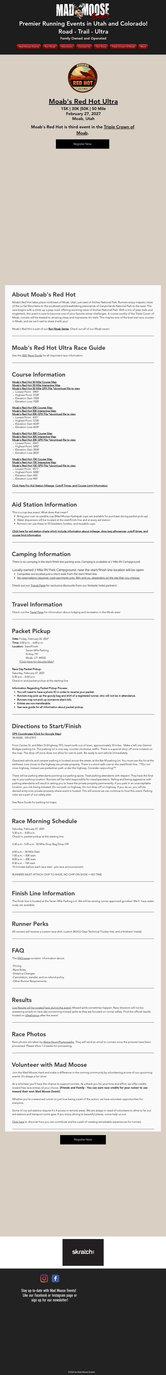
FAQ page (23, 958)
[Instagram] (44, 1278)
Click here (18, 1121)
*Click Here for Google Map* (36, 661)
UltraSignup (32, 1015)
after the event (48, 1015)
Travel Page (38, 585)
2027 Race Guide (32, 355)
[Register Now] (82, 144)
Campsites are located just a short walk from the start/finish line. (57, 574)
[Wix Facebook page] (55, 1278)
